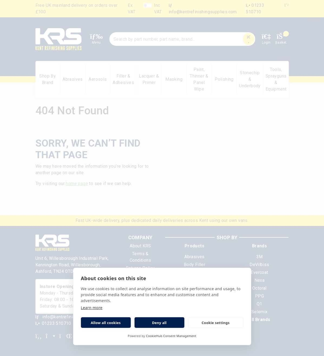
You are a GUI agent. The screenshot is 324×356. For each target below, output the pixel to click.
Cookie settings (216, 322)
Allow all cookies (106, 322)
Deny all (159, 322)
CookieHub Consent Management (171, 336)
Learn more (92, 307)
